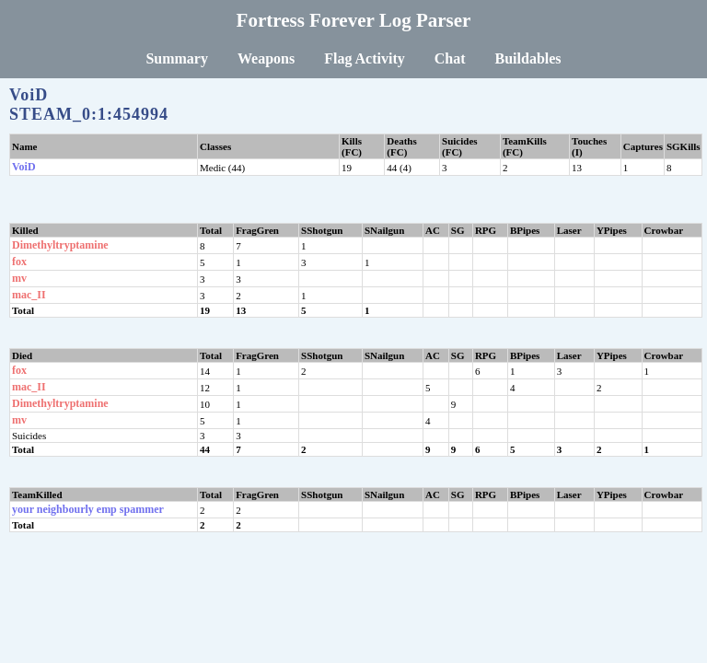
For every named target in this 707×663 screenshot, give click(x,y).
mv (19, 278)
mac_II (29, 294)
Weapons (266, 58)
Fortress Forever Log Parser (354, 20)
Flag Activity (364, 58)
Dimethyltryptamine (60, 244)
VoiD (24, 166)
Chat (450, 58)
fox (19, 261)
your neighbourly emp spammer (88, 509)
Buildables (528, 58)
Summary (176, 58)
